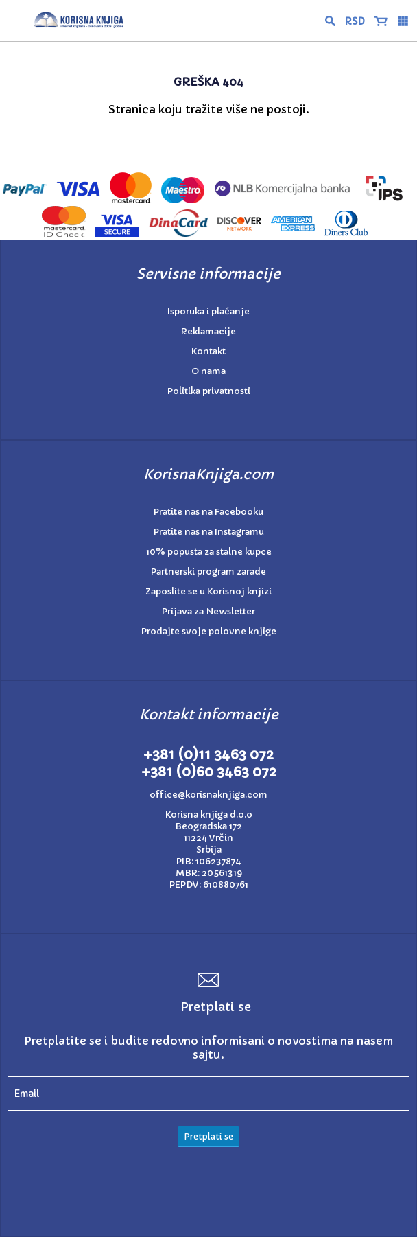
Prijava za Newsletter (208, 611)
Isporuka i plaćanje (208, 311)
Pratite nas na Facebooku (208, 512)
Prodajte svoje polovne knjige (208, 631)
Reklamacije (208, 331)
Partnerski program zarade (208, 571)
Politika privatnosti (208, 391)
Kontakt (208, 351)
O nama (208, 371)
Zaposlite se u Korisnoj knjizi (208, 591)
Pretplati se (208, 1136)
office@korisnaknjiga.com (208, 794)
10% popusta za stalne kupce (209, 551)
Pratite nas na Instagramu (209, 531)
